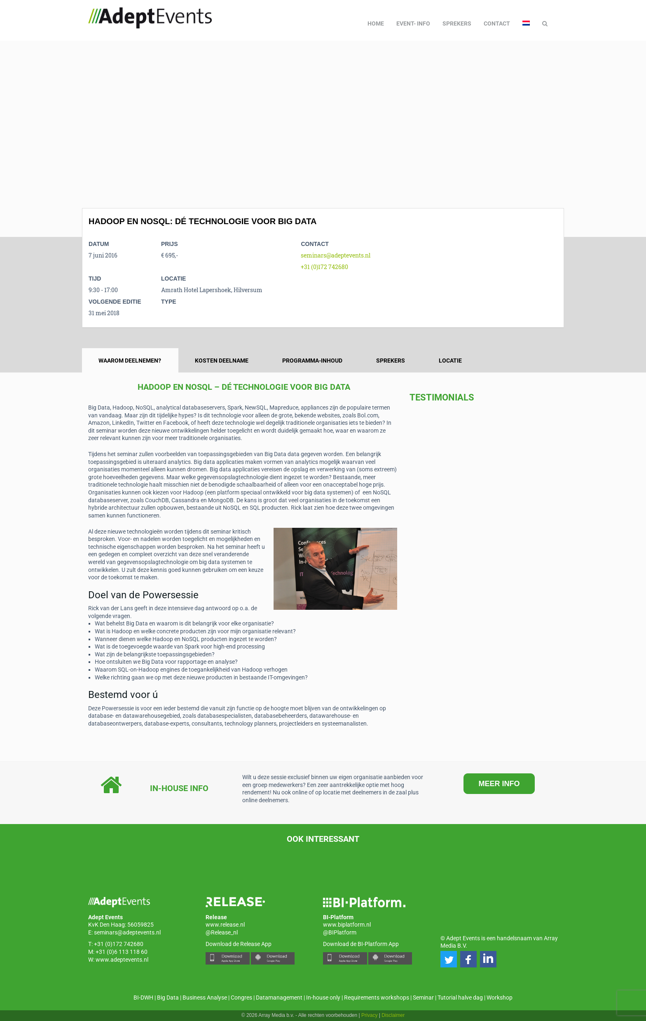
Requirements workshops (376, 997)
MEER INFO (499, 784)
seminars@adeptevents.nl (335, 255)
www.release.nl (225, 924)
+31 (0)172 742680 (324, 267)
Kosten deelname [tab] (221, 360)
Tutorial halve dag (460, 997)
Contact (497, 23)
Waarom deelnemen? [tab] (129, 360)
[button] (448, 959)
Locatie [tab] (450, 360)
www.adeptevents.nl (122, 959)
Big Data (168, 997)
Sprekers (456, 23)
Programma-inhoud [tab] (312, 360)
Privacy (369, 1015)
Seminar (423, 997)
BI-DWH (143, 997)
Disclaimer (393, 1015)
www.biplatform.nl (347, 924)
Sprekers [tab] (390, 360)
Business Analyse (205, 997)
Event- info (413, 23)
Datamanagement (279, 997)
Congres (241, 997)
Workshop (500, 997)
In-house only (323, 997)
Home (375, 23)
